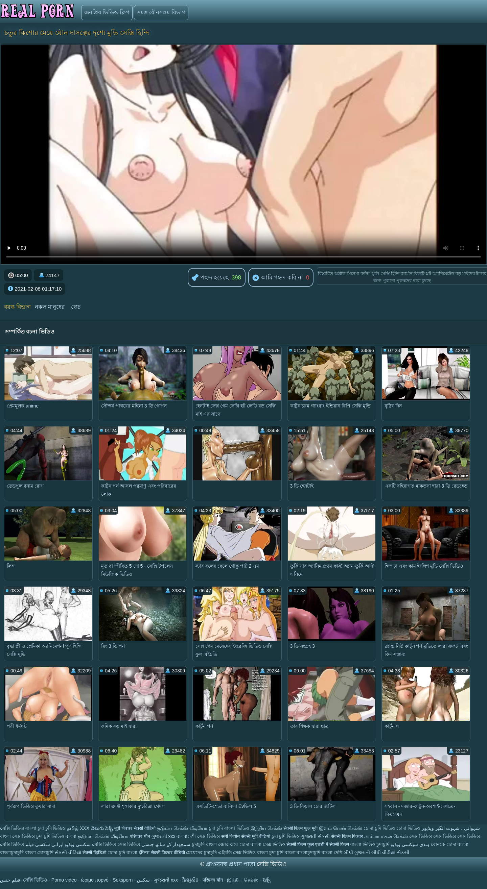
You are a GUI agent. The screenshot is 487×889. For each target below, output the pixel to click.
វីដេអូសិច (190, 880)
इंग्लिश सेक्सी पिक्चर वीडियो (162, 852)
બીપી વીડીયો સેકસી (390, 852)
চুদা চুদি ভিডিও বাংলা (56, 836)
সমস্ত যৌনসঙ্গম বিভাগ (161, 12)
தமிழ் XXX (78, 828)
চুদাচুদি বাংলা (205, 844)
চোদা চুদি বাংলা (123, 852)
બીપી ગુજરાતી (357, 852)
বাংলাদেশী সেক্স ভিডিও (199, 836)
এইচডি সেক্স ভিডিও (237, 852)
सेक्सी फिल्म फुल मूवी (300, 828)
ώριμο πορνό (95, 880)
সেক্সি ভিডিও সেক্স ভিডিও (116, 844)
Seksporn (123, 880)
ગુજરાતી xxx (164, 836)
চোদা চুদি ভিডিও (379, 828)
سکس (143, 880)
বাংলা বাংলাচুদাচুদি (303, 852)
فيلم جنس (10, 880)
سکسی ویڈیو (78, 844)
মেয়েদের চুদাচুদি (202, 852)
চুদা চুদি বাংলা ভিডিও (229, 828)
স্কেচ (75, 307)
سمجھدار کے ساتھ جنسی (166, 844)
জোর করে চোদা (234, 844)
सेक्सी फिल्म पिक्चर (347, 836)
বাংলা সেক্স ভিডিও (18, 836)
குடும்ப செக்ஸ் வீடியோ (182, 828)
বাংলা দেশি (332, 852)
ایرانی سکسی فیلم (44, 844)
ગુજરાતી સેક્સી (315, 836)
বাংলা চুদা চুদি (271, 852)
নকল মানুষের (50, 307)
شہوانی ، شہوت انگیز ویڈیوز (451, 828)
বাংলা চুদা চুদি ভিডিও (45, 828)
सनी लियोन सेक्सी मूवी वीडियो (245, 836)
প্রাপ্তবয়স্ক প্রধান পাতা (231, 864)
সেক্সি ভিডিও (12, 828)
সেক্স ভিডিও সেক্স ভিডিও (433, 836)
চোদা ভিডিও (409, 828)
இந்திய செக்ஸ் (266, 828)
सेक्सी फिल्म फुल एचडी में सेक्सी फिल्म (318, 844)
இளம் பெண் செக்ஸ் (340, 828)
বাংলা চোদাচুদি (40, 852)
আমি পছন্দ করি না (277, 278)
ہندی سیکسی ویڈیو (410, 844)
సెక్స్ (267, 880)
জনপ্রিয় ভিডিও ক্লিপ (107, 12)
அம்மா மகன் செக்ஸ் (387, 836)
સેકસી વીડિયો (68, 852)
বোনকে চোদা (443, 844)
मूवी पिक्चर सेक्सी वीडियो (135, 828)
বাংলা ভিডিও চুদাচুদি (370, 844)
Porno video (64, 880)
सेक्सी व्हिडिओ (94, 852)
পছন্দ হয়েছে (210, 278)
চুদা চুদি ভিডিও (286, 836)
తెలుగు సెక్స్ (102, 828)
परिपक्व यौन (140, 836)
